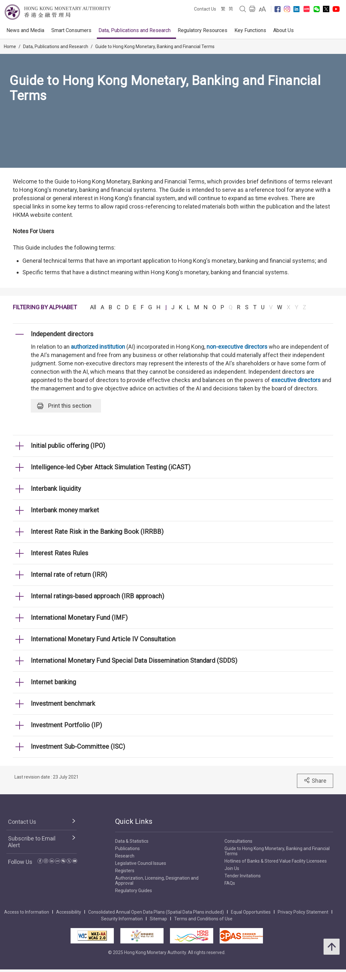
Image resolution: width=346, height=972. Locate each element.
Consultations (238, 841)
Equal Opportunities (251, 912)
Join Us (231, 868)
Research (124, 855)
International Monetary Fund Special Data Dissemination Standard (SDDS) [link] (134, 660)
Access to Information (26, 912)
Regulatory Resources (202, 30)
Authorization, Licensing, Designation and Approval (156, 880)
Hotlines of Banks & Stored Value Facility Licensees (275, 861)
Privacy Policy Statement (303, 912)
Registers (124, 870)
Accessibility (68, 912)
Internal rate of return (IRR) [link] (69, 574)
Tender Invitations (242, 875)
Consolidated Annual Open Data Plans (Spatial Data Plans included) (156, 912)
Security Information (122, 918)
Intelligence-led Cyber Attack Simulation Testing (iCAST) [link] (110, 467)
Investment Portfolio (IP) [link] (66, 725)
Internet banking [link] (53, 682)
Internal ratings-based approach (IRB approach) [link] (97, 596)
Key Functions (250, 30)
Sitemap (158, 918)
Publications (127, 848)
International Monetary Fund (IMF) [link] (79, 617)
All (93, 307)
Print (64, 405)
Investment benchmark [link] (63, 703)
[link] (262, 9)
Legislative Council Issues (140, 863)
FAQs (229, 883)
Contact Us (205, 9)
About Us (283, 30)
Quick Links (133, 821)
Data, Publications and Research (134, 30)
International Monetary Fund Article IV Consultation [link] (103, 639)
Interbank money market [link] (65, 510)
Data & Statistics (131, 841)
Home (10, 46)
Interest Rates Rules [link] (59, 553)
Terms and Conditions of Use (203, 918)
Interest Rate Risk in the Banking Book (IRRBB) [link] (97, 531)
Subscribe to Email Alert (31, 841)
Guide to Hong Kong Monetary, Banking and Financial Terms (155, 46)
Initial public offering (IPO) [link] (68, 445)
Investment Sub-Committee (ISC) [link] (78, 746)
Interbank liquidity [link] (56, 488)
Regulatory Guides (133, 890)
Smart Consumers (71, 30)
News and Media (25, 30)
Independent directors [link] (62, 334)
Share (315, 780)
